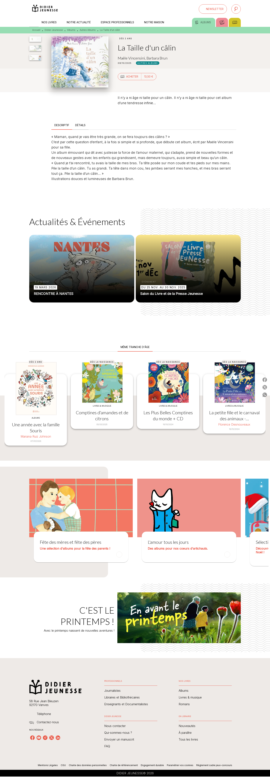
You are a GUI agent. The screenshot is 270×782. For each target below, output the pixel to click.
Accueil (36, 30)
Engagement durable (152, 765)
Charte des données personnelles (88, 765)
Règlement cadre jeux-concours (214, 765)
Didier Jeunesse (54, 30)
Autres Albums (88, 30)
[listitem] (32, 738)
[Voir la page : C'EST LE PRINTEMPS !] (135, 613)
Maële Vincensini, (132, 58)
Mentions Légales (48, 765)
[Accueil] (45, 9)
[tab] (34, 22)
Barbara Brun (156, 58)
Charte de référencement (124, 765)
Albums (71, 30)
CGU (63, 765)
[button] (213, 9)
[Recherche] (236, 9)
